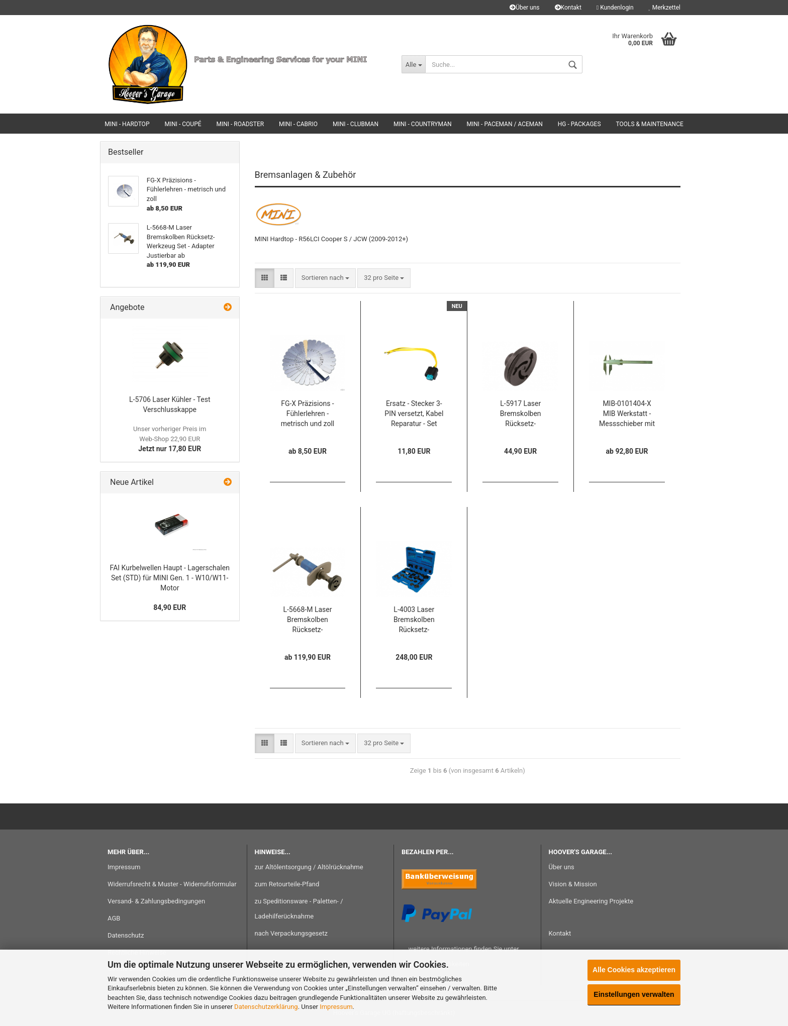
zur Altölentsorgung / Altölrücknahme (309, 867)
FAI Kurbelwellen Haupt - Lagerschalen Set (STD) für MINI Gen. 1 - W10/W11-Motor (170, 578)
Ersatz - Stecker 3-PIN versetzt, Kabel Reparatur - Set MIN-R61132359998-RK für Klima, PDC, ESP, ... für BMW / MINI (413, 414)
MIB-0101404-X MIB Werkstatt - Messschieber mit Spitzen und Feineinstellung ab (627, 414)
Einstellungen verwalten (634, 994)
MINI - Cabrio (298, 124)
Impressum (336, 1006)
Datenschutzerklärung (266, 1006)
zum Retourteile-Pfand (287, 884)
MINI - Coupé (182, 124)
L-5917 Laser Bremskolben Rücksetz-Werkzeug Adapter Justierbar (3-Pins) (520, 414)
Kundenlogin (615, 7)
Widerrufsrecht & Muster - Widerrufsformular (172, 884)
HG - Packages (579, 124)
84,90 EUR (169, 607)
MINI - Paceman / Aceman (505, 124)
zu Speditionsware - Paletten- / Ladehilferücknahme (299, 908)
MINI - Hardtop (127, 124)
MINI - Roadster (240, 124)
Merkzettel (664, 7)
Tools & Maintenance (649, 124)
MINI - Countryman (422, 124)
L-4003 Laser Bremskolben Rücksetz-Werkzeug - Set (414, 620)
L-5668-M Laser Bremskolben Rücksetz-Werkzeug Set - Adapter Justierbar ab (307, 620)
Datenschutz (126, 935)
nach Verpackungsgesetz (291, 933)
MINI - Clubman (355, 124)
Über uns (524, 7)
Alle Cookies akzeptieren (634, 970)
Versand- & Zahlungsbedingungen (156, 901)
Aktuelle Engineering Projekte (591, 901)
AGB (114, 918)
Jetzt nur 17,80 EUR (169, 439)
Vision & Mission (573, 884)
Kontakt (568, 7)
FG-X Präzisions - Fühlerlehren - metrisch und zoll (308, 413)
